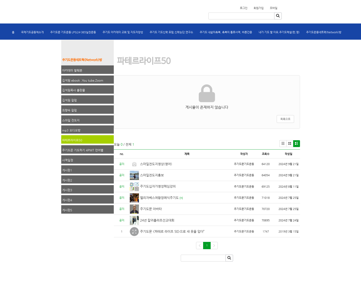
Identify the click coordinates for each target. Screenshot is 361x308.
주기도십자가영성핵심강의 (158, 186)
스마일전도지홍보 (152, 175)
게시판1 (67, 170)
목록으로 (285, 119)
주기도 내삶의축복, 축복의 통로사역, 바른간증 (226, 32)
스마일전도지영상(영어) (156, 164)
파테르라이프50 (72, 140)
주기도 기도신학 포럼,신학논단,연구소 (171, 32)
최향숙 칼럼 (69, 110)
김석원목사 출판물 (73, 90)
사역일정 (67, 160)
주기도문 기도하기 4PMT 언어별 (82, 150)
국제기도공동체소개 (32, 32)
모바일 (273, 8)
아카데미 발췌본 (72, 70)
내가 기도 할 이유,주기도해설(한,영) (279, 32)
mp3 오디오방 (71, 130)
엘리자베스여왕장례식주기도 (159, 197)
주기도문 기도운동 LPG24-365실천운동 (73, 32)
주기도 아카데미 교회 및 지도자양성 (123, 32)
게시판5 (67, 210)
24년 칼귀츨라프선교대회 (157, 220)
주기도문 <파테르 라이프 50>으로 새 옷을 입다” (172, 231)
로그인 (243, 8)
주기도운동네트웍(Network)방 (323, 32)
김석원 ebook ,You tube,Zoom (82, 80)
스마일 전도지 (71, 120)
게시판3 (67, 190)
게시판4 (67, 200)
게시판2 (67, 180)
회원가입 (280, 6)
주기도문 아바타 (151, 209)
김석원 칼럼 (69, 100)
